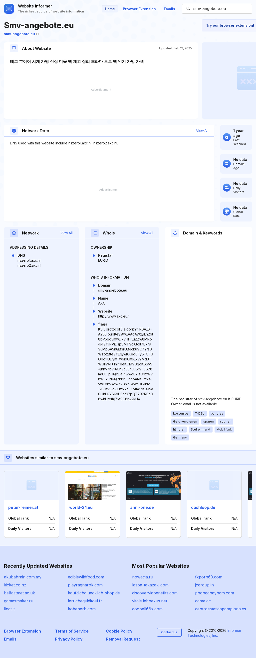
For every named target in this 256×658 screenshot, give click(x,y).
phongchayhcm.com (214, 592)
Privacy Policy (68, 639)
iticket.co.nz (15, 584)
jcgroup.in (204, 584)
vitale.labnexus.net (149, 600)
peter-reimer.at (23, 507)
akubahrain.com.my (22, 576)
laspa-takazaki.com (150, 584)
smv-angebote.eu (21, 34)
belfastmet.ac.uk (19, 592)
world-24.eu (81, 507)
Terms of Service (72, 631)
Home (110, 9)
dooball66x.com (147, 608)
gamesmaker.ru (18, 600)
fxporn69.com (208, 576)
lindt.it (9, 608)
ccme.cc (203, 600)
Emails (169, 9)
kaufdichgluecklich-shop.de (94, 592)
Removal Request (123, 639)
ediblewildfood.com (86, 576)
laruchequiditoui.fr (85, 600)
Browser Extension (139, 9)
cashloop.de (203, 507)
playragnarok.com (85, 584)
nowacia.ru (142, 576)
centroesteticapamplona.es (220, 608)
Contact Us (169, 632)
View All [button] (202, 131)
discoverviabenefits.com (155, 592)
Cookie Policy (119, 631)
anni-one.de (142, 507)
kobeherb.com (82, 608)
